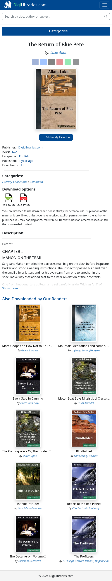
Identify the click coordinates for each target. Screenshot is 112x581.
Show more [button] (10, 288)
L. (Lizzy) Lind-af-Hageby (86, 350)
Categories (56, 31)
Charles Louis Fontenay (85, 508)
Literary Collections (14, 182)
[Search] (52, 16)
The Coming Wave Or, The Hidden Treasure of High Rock (41, 451)
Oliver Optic (30, 456)
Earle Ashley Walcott (86, 456)
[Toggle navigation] (104, 5)
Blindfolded (84, 451)
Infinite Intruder (28, 504)
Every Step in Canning (28, 398)
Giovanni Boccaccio (29, 561)
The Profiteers (84, 556)
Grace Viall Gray (29, 403)
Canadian (36, 182)
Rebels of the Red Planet (84, 504)
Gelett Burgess (29, 350)
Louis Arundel (86, 403)
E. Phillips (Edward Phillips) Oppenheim (86, 561)
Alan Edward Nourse (30, 508)
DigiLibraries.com (30, 147)
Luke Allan (59, 52)
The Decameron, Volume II (28, 556)
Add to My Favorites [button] (56, 137)
